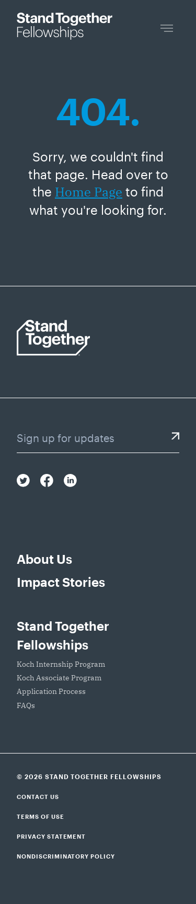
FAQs (26, 705)
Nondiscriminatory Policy (66, 856)
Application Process (51, 691)
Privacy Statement (51, 836)
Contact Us (38, 796)
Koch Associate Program (59, 677)
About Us (44, 558)
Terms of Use (40, 816)
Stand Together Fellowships (63, 635)
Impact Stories (61, 581)
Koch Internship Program (61, 664)
